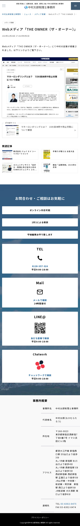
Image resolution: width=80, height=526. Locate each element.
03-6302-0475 (68, 503)
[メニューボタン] (4, 6)
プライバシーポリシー (40, 517)
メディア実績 (9, 22)
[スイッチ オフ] (75, 6)
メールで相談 (40, 300)
